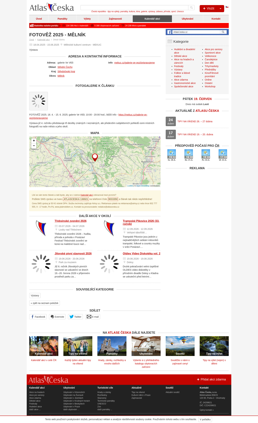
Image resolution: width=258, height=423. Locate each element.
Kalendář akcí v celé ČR (43, 360)
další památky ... (104, 409)
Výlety (87, 18)
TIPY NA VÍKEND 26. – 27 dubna (195, 121)
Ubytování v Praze (71, 406)
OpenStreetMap (142, 186)
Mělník (60, 75)
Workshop (210, 86)
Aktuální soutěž (173, 392)
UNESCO (101, 404)
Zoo (99, 406)
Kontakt (216, 18)
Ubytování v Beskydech (74, 404)
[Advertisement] (197, 195)
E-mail (93, 316)
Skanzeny (101, 398)
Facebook (38, 316)
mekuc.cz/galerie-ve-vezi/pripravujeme (134, 62)
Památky (62, 18)
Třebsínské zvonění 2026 (71, 221)
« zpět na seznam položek (44, 303)
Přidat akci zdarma (211, 379)
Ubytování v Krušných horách (76, 401)
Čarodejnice (211, 59)
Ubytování (187, 18)
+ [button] (34, 141)
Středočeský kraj (66, 71)
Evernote (57, 316)
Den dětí (209, 62)
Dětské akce (180, 56)
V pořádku (205, 419)
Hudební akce (35, 406)
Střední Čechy (65, 67)
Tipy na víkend (138, 392)
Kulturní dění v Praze (141, 395)
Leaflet (130, 186)
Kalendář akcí (152, 18)
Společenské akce (183, 86)
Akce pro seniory (213, 49)
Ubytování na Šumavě (73, 395)
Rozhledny (102, 395)
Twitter (75, 316)
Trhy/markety (211, 66)
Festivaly (178, 66)
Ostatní (208, 83)
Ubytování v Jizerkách (73, 398)
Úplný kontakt (206, 410)
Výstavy (35, 295)
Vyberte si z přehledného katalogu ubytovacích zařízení (146, 363)
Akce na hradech (36, 392)
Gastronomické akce (185, 83)
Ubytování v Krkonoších (74, 392)
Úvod (39, 18)
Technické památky (106, 401)
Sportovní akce (212, 52)
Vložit (213, 8)
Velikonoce (210, 56)
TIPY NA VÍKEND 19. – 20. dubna (195, 134)
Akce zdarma (181, 79)
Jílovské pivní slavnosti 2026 (73, 253)
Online (208, 79)
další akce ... (35, 409)
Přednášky (210, 69)
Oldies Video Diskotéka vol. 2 (141, 253)
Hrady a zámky (104, 392)
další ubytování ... (71, 409)
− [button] (34, 146)
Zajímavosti (115, 18)
